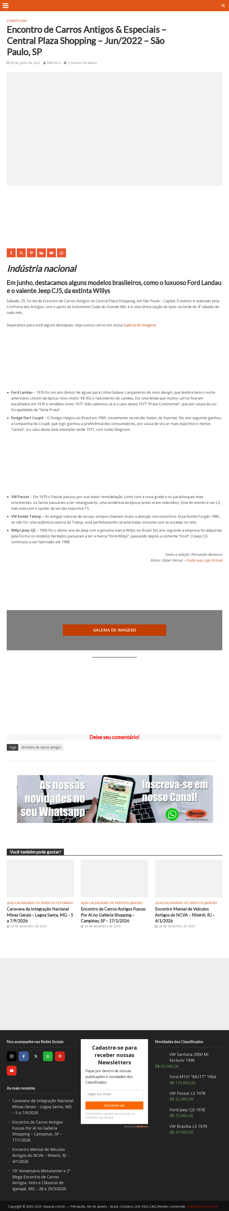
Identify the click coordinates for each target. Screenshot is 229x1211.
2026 (10, 903)
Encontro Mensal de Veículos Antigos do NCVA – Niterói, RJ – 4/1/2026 (185, 915)
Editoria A (54, 63)
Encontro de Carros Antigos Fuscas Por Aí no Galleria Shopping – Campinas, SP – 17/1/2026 (114, 915)
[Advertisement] (114, 695)
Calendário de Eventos (35, 903)
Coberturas (17, 21)
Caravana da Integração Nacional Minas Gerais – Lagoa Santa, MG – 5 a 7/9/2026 (39, 915)
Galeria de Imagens (140, 325)
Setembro (64, 903)
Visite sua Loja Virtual (204, 560)
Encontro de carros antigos (41, 747)
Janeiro (136, 903)
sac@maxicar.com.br (203, 1205)
